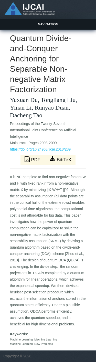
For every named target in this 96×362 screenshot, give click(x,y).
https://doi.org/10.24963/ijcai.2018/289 (40, 149)
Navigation (48, 24)
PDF (33, 159)
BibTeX (60, 159)
